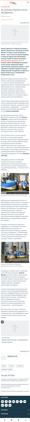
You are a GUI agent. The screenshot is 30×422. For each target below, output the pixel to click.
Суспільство (5, 7)
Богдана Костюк (5, 16)
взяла (3, 83)
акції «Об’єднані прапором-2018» (11, 60)
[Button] (25, 23)
